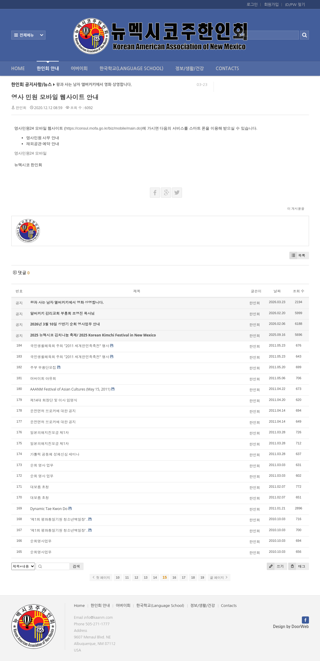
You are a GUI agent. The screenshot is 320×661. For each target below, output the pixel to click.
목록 (297, 255)
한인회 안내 (48, 66)
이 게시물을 (296, 208)
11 (127, 577)
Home (18, 68)
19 (202, 577)
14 (155, 577)
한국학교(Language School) (132, 68)
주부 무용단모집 (43, 367)
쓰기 (275, 566)
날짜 (277, 291)
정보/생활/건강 (189, 68)
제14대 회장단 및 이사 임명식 (53, 400)
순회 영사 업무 (42, 465)
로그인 (252, 5)
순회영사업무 (41, 541)
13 (146, 577)
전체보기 (28, 35)
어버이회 (79, 68)
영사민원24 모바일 (30, 153)
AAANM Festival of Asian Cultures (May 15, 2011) (70, 389)
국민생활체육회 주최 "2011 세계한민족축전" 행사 (69, 345)
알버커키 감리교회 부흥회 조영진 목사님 (62, 313)
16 (174, 577)
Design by (291, 627)
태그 (296, 566)
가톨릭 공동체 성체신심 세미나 (54, 454)
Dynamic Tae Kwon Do (49, 508)
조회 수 (298, 291)
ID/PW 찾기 (295, 5)
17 (183, 577)
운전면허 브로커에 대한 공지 (53, 410)
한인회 (21, 107)
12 (136, 577)
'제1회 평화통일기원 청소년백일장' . (59, 519)
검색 (76, 566)
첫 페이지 (101, 577)
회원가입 (271, 5)
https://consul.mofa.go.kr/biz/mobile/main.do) (103, 128)
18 (193, 577)
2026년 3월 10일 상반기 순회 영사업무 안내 (65, 324)
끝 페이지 (219, 577)
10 (118, 577)
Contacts (227, 68)
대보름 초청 (39, 487)
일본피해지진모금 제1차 (49, 432)
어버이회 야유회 (43, 378)
